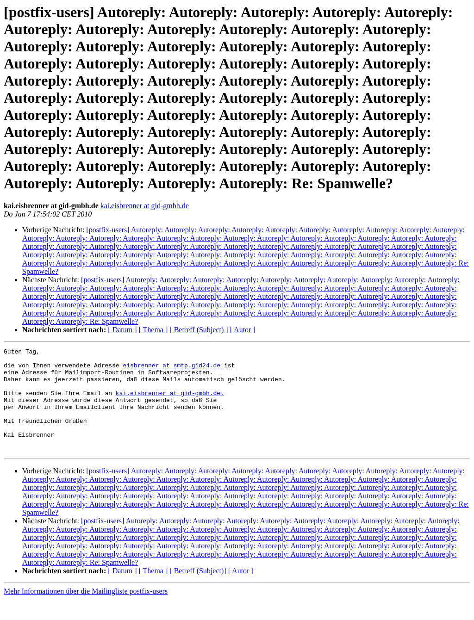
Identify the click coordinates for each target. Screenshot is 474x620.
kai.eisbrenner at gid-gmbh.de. (170, 402)
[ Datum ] (122, 330)
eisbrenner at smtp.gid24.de (171, 369)
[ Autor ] (243, 330)
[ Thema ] (153, 330)
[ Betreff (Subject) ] (198, 330)
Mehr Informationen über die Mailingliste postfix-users (86, 612)
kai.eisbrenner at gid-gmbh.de (144, 206)
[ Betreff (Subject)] (197, 591)
